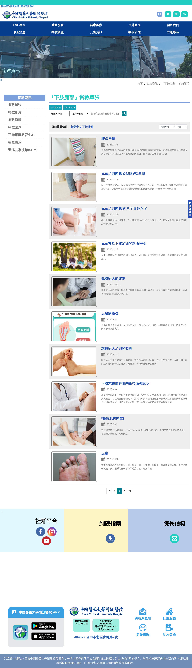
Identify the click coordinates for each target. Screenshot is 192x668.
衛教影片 (14, 112)
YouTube (46, 540)
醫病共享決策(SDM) (22, 150)
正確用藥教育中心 (21, 135)
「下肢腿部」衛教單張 (176, 83)
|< (109, 490)
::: (3, 2)
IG (52, 531)
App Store (43, 636)
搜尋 (159, 14)
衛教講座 (14, 142)
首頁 (140, 83)
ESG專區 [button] (19, 25)
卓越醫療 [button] (134, 25)
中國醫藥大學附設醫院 (96, 611)
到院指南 (110, 538)
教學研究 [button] (134, 32)
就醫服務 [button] (57, 25)
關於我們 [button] (173, 25)
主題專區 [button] (173, 32)
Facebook (40, 531)
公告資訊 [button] (96, 32)
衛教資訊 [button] (57, 32)
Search (124, 113)
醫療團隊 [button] (96, 25)
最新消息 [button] (19, 32)
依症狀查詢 (56, 107)
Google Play (43, 626)
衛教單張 (14, 105)
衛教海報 (14, 120)
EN (184, 14)
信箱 (174, 538)
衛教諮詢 (14, 127)
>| (130, 490)
